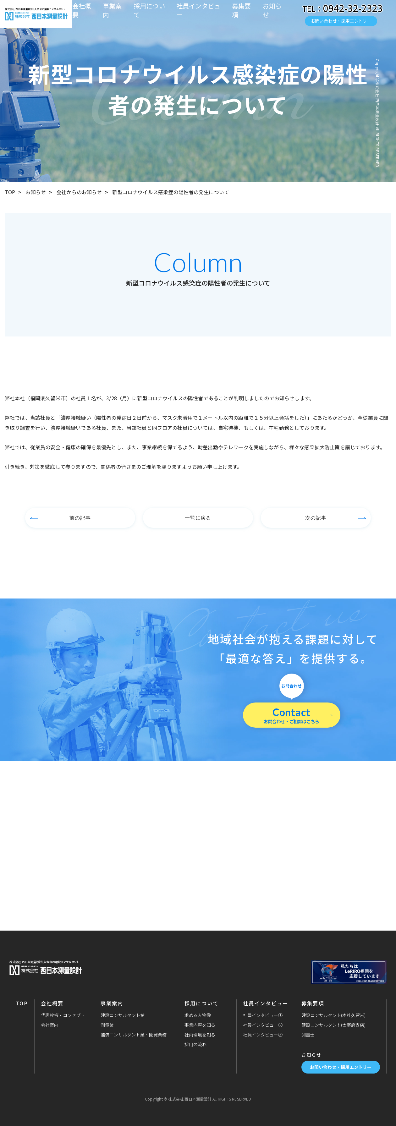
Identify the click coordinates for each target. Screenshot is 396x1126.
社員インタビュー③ (263, 1034)
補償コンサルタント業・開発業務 (134, 1034)
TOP (10, 192)
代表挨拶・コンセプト (63, 1015)
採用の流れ (195, 1044)
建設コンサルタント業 (123, 1015)
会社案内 (49, 1025)
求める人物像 (197, 1015)
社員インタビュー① (263, 1015)
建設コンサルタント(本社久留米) (333, 1015)
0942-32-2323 (353, 8)
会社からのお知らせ (79, 192)
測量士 (308, 1034)
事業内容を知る (199, 1025)
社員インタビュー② (263, 1025)
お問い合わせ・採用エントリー (341, 21)
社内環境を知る (199, 1034)
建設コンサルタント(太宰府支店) (333, 1025)
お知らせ (272, 10)
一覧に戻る (198, 518)
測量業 (107, 1025)
